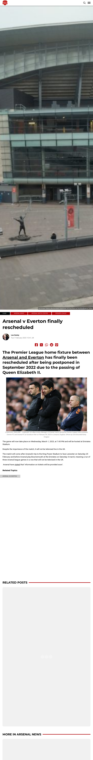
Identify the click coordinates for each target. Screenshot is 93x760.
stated (17, 464)
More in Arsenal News (22, 734)
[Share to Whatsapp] (46, 345)
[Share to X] (41, 345)
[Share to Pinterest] (56, 345)
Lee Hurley (15, 335)
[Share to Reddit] (51, 345)
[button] (84, 3)
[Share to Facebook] (36, 345)
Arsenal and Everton (23, 357)
